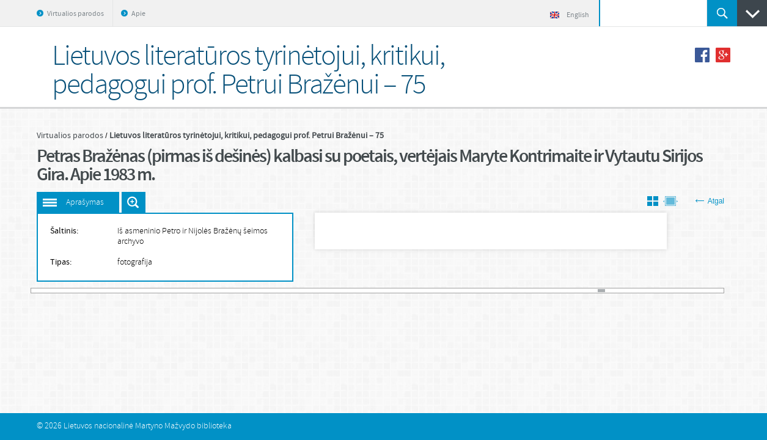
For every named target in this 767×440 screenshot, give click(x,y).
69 (504, 290)
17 (145, 290)
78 (566, 290)
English (569, 15)
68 (497, 290)
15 (131, 290)
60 (442, 290)
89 (642, 290)
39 (297, 290)
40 (304, 290)
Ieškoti (722, 13)
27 (214, 290)
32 (249, 290)
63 (463, 290)
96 (691, 290)
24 (194, 290)
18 (152, 290)
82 (594, 290)
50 (373, 290)
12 (111, 290)
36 (276, 290)
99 (711, 290)
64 (470, 290)
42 (318, 290)
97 (698, 290)
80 (580, 290)
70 (511, 290)
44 (332, 290)
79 (573, 290)
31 (242, 290)
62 (456, 290)
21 (173, 290)
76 (552, 290)
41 (311, 290)
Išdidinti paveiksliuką (133, 202)
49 (366, 290)
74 (539, 290)
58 (428, 290)
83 (601, 290)
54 (401, 290)
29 (228, 290)
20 (166, 290)
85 (615, 290)
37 (284, 290)
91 (656, 290)
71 (518, 290)
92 (663, 290)
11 (104, 290)
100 (719, 290)
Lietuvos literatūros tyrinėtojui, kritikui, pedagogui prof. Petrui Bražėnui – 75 (246, 135)
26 (207, 290)
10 (97, 290)
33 (256, 290)
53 (394, 290)
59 (435, 290)
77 (560, 290)
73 (532, 290)
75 (546, 290)
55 (408, 290)
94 (677, 290)
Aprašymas (85, 202)
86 (621, 290)
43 (324, 290)
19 (159, 290)
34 (263, 290)
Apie (138, 14)
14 (125, 290)
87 (629, 290)
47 (353, 290)
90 (649, 290)
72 (525, 290)
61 (449, 290)
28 (221, 290)
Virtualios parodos (75, 14)
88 (636, 290)
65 (477, 290)
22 (180, 290)
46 (345, 290)
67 (491, 290)
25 (200, 290)
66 (483, 290)
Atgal (709, 201)
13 (118, 290)
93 (670, 290)
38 (290, 290)
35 (269, 290)
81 (587, 290)
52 (387, 290)
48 (359, 290)
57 (422, 290)
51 (380, 290)
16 (138, 290)
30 (235, 290)
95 (684, 290)
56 (414, 290)
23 (187, 290)
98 (705, 290)
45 (339, 290)
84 (608, 290)
